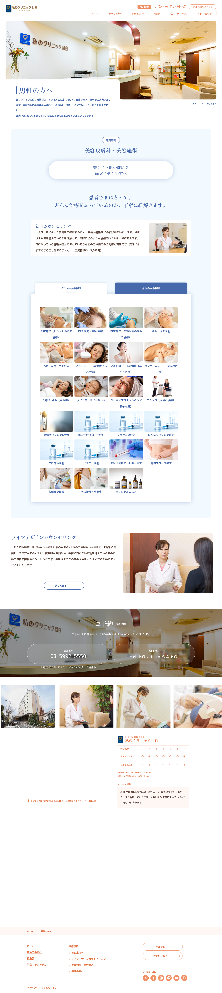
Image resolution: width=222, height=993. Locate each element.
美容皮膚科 (77, 952)
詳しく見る (61, 585)
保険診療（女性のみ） (83, 965)
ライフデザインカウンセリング (88, 959)
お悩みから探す (151, 288)
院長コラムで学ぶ (179, 13)
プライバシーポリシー (51, 987)
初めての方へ (115, 13)
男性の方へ (77, 971)
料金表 (157, 13)
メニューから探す (70, 288)
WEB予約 (160, 946)
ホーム (95, 13)
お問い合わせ (205, 13)
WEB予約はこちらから (202, 6)
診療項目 (138, 13)
